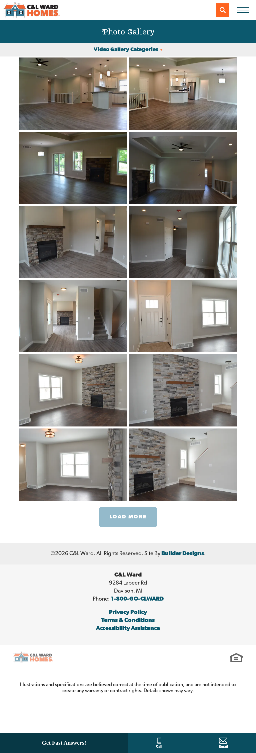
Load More (128, 517)
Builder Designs (182, 553)
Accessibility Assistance (128, 628)
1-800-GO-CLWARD (137, 599)
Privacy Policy (128, 612)
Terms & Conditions (128, 620)
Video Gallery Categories (126, 49)
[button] (222, 10)
